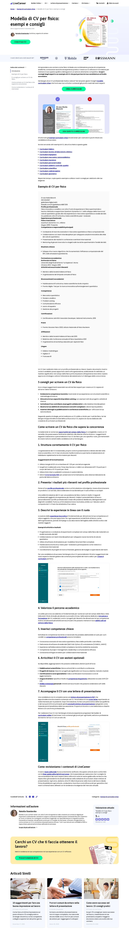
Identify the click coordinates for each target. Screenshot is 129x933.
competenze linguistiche (77, 679)
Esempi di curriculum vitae (109, 797)
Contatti (100, 3)
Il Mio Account (113, 3)
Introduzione (16, 71)
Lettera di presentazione (60, 3)
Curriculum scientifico (48, 168)
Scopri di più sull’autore (28, 827)
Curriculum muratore (48, 160)
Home (12, 9)
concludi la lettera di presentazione (81, 704)
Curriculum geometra (48, 174)
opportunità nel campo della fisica (72, 432)
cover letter (93, 699)
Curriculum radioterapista (50, 171)
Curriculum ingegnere (48, 155)
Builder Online (36, 3)
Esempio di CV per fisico (20, 74)
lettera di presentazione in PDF (83, 697)
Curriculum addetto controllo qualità (54, 165)
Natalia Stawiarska (22, 33)
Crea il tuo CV (20, 42)
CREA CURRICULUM (74, 89)
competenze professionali (56, 637)
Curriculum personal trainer (50, 163)
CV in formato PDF (52, 475)
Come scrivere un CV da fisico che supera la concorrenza (23, 83)
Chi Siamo (86, 3)
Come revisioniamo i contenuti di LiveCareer (23, 88)
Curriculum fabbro (47, 149)
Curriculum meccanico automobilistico (55, 157)
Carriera (75, 3)
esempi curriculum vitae (58, 138)
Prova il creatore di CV (28, 858)
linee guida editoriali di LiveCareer (56, 774)
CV (46, 3)
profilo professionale (56, 488)
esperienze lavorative (58, 516)
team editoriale (50, 772)
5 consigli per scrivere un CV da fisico (22, 78)
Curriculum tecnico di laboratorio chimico (56, 152)
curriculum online (44, 715)
